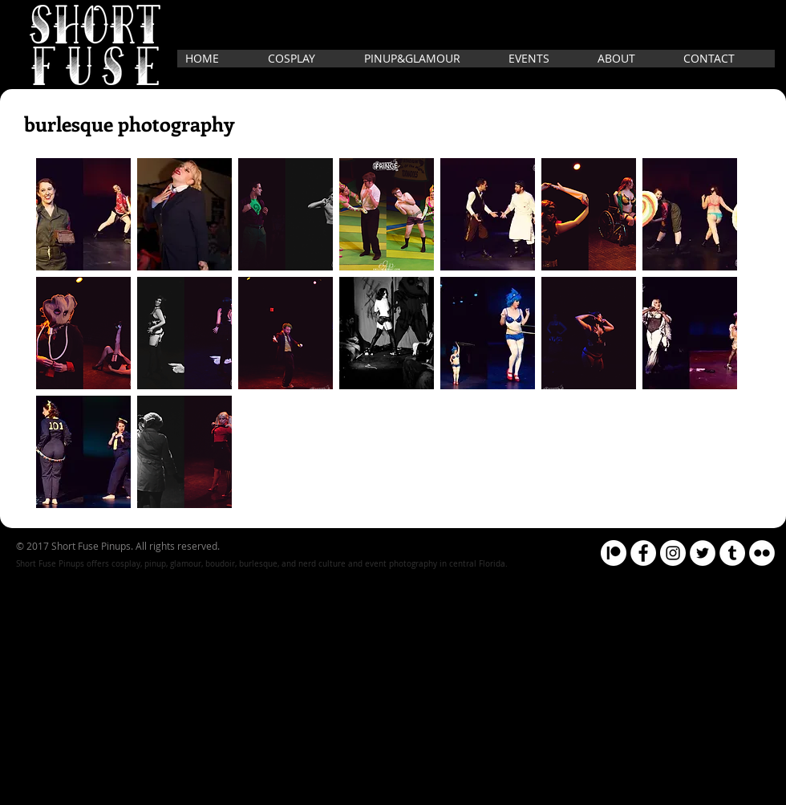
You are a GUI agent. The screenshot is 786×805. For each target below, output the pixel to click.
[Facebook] (643, 553)
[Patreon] (613, 553)
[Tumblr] (732, 553)
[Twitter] (702, 553)
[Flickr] (762, 553)
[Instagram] (673, 553)
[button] (83, 214)
